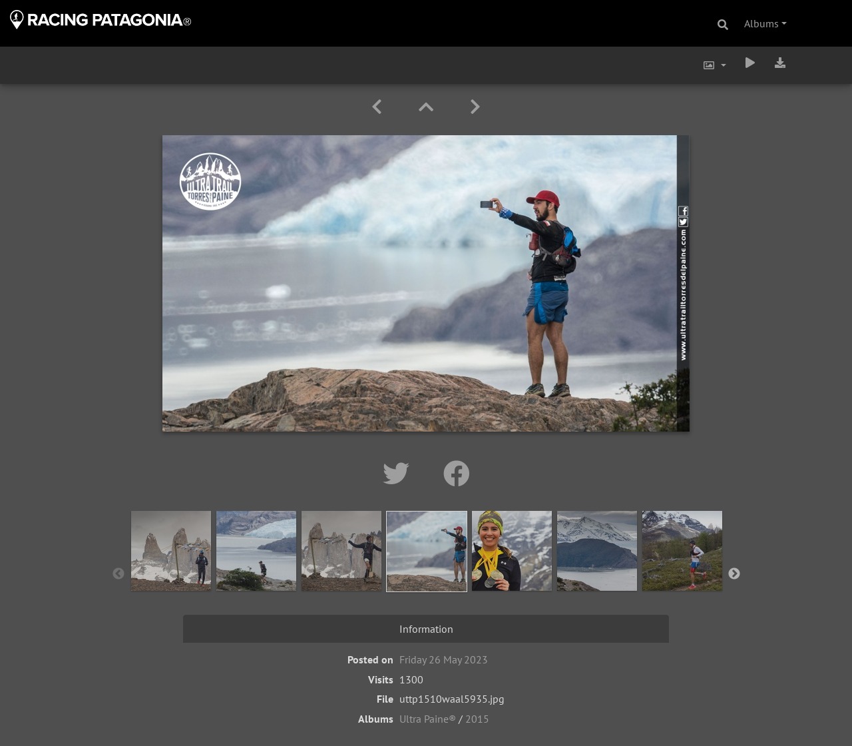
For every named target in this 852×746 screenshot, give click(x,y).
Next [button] (734, 574)
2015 (477, 718)
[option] (171, 571)
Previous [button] (118, 574)
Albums (761, 23)
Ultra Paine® (427, 718)
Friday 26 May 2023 (443, 659)
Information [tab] (426, 628)
